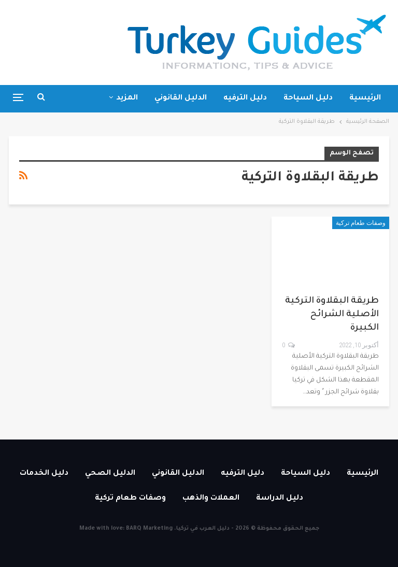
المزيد (127, 98)
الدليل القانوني (180, 98)
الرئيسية (365, 98)
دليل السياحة (308, 98)
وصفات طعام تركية (361, 222)
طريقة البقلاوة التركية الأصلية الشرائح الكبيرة (332, 314)
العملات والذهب (210, 498)
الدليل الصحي (110, 474)
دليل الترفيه (245, 98)
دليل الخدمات (44, 474)
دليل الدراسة (279, 498)
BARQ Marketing (149, 529)
